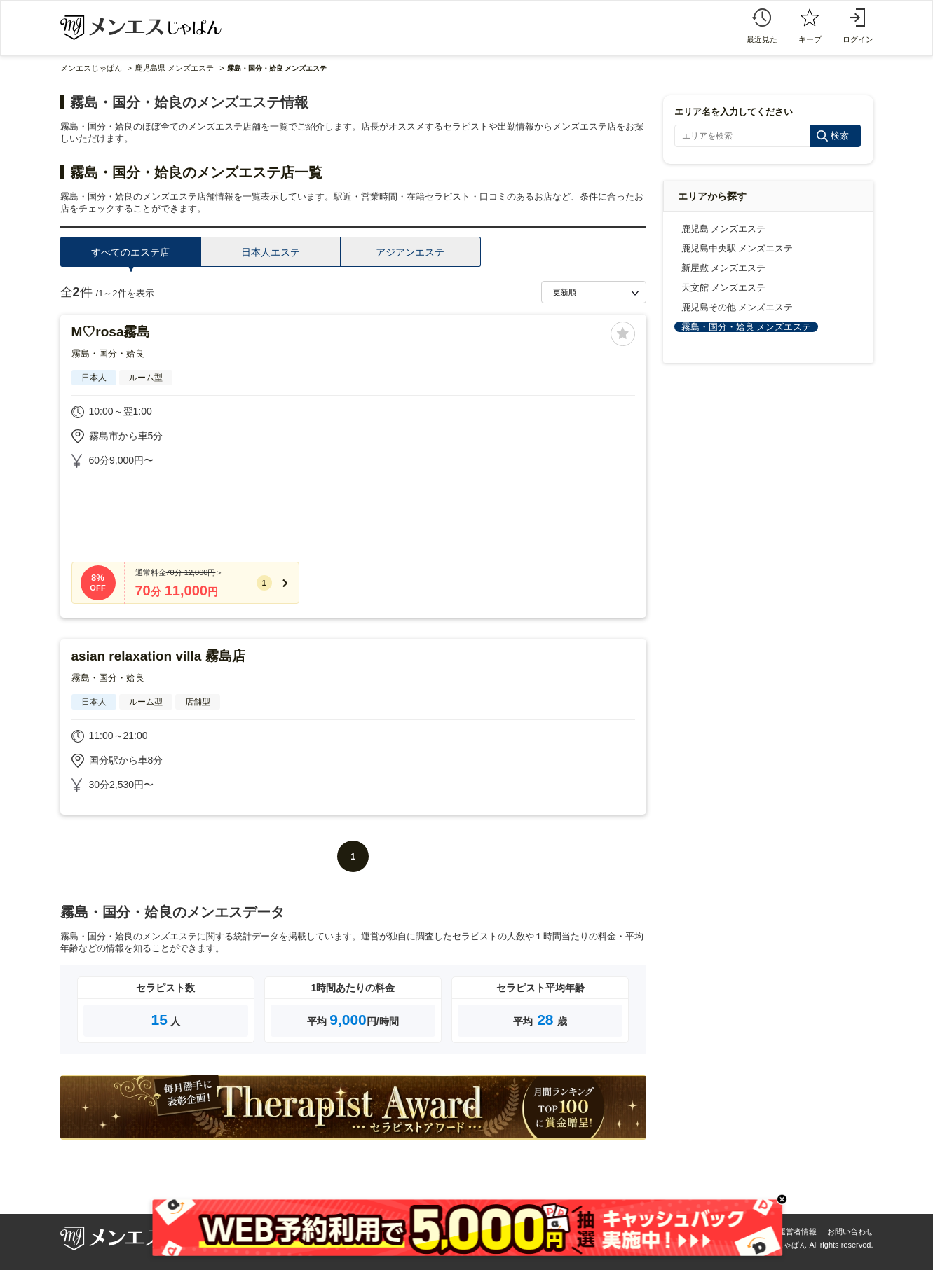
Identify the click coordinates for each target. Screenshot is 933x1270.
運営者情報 (797, 1231)
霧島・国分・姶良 (107, 353)
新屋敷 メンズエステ (723, 268)
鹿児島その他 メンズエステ (737, 307)
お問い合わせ (850, 1231)
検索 (840, 135)
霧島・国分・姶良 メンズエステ (746, 327)
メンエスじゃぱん (91, 68)
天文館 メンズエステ (723, 287)
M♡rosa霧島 (111, 331)
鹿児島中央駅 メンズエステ (737, 248)
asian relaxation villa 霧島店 (158, 656)
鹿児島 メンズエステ (723, 228)
